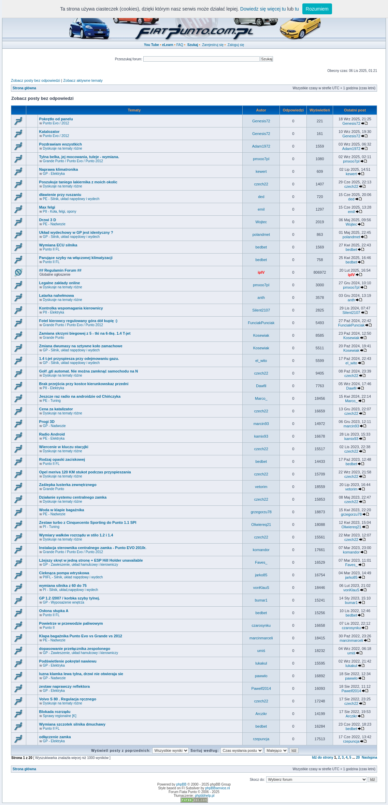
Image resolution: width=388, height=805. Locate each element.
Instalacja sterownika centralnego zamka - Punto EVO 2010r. (92, 548)
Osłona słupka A (54, 611)
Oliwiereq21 (261, 524)
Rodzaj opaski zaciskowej (62, 459)
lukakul (261, 663)
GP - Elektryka (54, 174)
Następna (369, 757)
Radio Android (52, 434)
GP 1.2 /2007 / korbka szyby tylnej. (69, 598)
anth (261, 297)
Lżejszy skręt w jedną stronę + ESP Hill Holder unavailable (91, 560)
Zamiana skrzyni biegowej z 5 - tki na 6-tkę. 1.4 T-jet (85, 333)
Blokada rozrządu (55, 712)
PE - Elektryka (53, 438)
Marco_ (261, 398)
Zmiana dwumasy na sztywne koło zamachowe (81, 346)
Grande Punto (53, 337)
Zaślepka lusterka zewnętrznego (68, 485)
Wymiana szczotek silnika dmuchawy (72, 724)
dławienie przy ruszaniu (60, 195)
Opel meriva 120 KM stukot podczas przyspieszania (85, 472)
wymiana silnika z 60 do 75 (63, 585)
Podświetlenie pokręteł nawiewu (68, 661)
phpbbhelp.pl (204, 796)
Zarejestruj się (213, 45)
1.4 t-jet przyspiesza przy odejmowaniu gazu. (79, 358)
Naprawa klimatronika (58, 169)
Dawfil (261, 386)
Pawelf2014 (261, 688)
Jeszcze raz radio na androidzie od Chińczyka (79, 396)
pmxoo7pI (261, 159)
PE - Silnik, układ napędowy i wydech (71, 199)
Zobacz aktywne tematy (83, 80)
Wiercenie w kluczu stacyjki (63, 447)
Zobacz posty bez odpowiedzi (35, 80)
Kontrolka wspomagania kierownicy (71, 308)
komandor (261, 550)
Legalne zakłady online (59, 283)
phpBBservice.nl (217, 788)
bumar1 (261, 600)
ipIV (261, 272)
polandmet (261, 234)
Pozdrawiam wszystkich (60, 144)
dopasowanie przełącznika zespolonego (74, 649)
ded (261, 197)
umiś (261, 651)
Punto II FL (51, 249)
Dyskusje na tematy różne (62, 148)
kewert (261, 171)
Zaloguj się (236, 45)
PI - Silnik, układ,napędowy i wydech (70, 590)
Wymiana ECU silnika (58, 245)
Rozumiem (317, 9)
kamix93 (261, 436)
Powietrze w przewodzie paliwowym (71, 623)
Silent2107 (261, 310)
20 (358, 757)
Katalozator (49, 132)
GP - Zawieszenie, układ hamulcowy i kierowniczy (80, 564)
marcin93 (261, 424)
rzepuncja (261, 739)
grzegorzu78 (261, 512)
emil (261, 209)
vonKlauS (261, 588)
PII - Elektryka (53, 312)
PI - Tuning (51, 527)
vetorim (261, 487)
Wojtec (261, 222)
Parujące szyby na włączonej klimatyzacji (76, 258)
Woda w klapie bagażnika (61, 510)
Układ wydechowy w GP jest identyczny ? (76, 232)
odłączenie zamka (55, 737)
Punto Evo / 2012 (56, 123)
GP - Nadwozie (54, 426)
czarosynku (261, 625)
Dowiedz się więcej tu (263, 9)
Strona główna (24, 88)
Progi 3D (47, 422)
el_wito (261, 361)
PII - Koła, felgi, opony (59, 211)
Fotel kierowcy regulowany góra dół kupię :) (78, 321)
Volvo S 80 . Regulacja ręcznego (67, 699)
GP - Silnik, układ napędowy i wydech (71, 237)
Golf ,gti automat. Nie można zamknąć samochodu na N (88, 371)
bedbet (261, 247)
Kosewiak (261, 335)
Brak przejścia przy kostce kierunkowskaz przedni (84, 384)
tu (297, 9)
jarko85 (261, 575)
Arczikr (261, 714)
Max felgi (47, 207)
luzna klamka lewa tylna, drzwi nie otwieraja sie (81, 674)
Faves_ (261, 562)
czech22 (261, 184)
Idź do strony (322, 757)
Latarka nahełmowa (56, 295)
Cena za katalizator (56, 409)
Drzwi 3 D (47, 220)
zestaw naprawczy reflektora (64, 686)
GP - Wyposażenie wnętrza (63, 602)
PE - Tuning (52, 400)
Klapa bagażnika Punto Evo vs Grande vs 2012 (80, 636)
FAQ (179, 45)
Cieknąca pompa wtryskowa (64, 573)
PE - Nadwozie (54, 224)
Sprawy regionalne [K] (59, 716)
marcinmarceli (261, 638)
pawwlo (261, 676)
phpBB (181, 784)
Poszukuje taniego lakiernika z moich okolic (78, 182)
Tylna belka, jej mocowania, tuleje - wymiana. (79, 157)
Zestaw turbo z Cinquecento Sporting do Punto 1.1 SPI (87, 522)
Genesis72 (261, 121)
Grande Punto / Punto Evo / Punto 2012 (73, 161)
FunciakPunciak (261, 323)
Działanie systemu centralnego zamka (72, 497)
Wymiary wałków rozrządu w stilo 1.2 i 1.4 (76, 535)
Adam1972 (261, 146)
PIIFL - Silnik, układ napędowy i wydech (73, 577)
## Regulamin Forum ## (60, 270)
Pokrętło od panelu (56, 119)
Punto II (49, 627)
